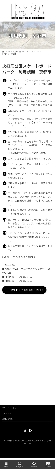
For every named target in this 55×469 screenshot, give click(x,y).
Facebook (34, 465)
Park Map (48, 465)
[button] (24, 290)
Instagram (19, 465)
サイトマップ (7, 413)
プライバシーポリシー (11, 408)
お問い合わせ (7, 419)
